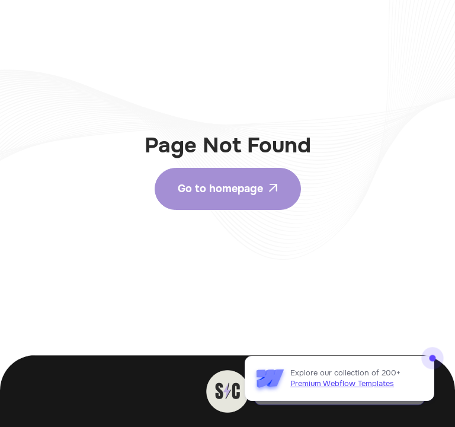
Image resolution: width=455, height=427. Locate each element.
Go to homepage (228, 188)
